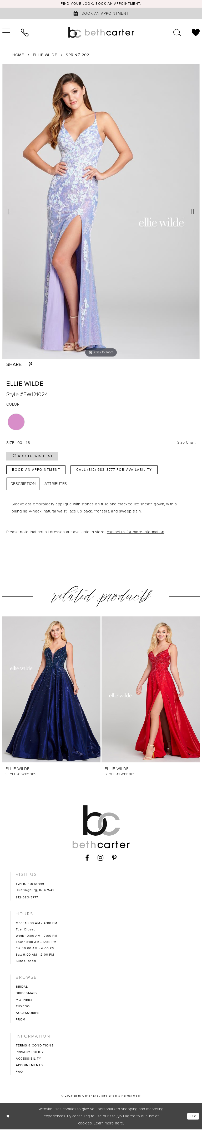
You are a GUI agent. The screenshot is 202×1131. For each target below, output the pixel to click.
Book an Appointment (37, 471)
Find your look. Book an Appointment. (101, 3)
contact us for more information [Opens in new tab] (135, 533)
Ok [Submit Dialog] (193, 1117)
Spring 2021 (78, 55)
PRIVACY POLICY (30, 1053)
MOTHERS (24, 1001)
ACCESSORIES (27, 1014)
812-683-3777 (27, 899)
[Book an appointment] (101, 13)
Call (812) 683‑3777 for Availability (119, 471)
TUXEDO (23, 1008)
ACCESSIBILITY (28, 1060)
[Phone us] (25, 32)
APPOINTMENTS (29, 1066)
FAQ (19, 1073)
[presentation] (51, 691)
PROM (21, 1021)
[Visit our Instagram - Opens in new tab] (101, 859)
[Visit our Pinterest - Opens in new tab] (114, 859)
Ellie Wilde (45, 55)
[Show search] (177, 32)
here (119, 1125)
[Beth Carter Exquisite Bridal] (101, 32)
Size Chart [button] (185, 443)
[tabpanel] (101, 211)
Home (18, 55)
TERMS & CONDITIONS (35, 1047)
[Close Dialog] (8, 1117)
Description (23, 485)
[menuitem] (25, 32)
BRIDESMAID (26, 994)
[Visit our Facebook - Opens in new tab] (87, 859)
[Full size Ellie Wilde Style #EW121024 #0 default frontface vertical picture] (101, 211)
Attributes (55, 485)
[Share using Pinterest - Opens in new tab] (30, 364)
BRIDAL (22, 988)
